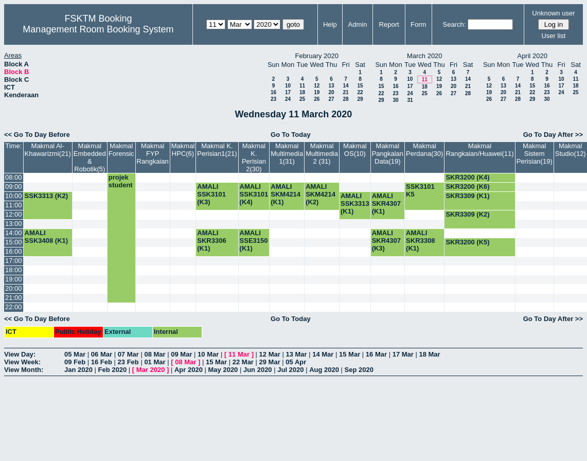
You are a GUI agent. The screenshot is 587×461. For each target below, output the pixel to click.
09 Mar (181, 354)
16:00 (13, 251)
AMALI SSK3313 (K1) (355, 203)
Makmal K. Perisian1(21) (217, 149)
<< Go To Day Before (37, 134)
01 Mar (154, 362)
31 (410, 100)
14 (345, 85)
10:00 (13, 196)
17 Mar (403, 354)
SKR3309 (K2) (467, 214)
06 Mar (101, 354)
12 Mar (269, 354)
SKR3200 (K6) (467, 186)
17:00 (13, 260)
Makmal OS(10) (355, 149)
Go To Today (291, 134)
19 (316, 92)
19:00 (13, 279)
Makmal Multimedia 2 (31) (322, 153)
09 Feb (74, 362)
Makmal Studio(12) (570, 149)
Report (389, 24)
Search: (454, 24)
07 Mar (128, 354)
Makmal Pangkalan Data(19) (387, 153)
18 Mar (429, 354)
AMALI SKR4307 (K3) (386, 240)
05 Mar (74, 354)
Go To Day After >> (553, 134)
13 (331, 85)
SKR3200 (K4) (467, 177)
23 (273, 99)
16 (273, 92)
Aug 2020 (324, 370)
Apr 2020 (188, 370)
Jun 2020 (257, 370)
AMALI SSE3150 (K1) (254, 240)
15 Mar (349, 354)
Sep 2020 (359, 370)
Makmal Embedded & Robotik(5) (90, 157)
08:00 (13, 177)
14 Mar (322, 354)
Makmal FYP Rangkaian (153, 153)
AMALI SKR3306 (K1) (211, 240)
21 (345, 92)
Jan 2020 (78, 370)
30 (395, 100)
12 (316, 85)
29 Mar (269, 362)
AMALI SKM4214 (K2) (320, 194)
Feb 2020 (112, 370)
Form (418, 24)
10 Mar (208, 354)
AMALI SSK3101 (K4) (254, 194)
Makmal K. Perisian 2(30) (254, 157)
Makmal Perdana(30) (424, 149)
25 (302, 99)
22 (360, 92)
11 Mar (239, 354)
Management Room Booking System (98, 29)
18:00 (13, 270)
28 (345, 99)
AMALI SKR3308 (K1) (420, 240)
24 (288, 99)
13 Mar (296, 354)
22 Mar (243, 362)
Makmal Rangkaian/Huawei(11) (479, 149)
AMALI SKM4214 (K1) (285, 194)
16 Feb (101, 362)
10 (288, 85)
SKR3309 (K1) (467, 196)
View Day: (19, 354)
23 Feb (128, 362)
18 (302, 92)
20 (331, 92)
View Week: (22, 362)
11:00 (13, 205)
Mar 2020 (150, 370)
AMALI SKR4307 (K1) (386, 203)
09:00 (13, 186)
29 (360, 99)
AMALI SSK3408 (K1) (46, 236)
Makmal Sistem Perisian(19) (535, 153)
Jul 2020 (290, 370)
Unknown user (553, 13)
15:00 (13, 242)
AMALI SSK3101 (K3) (211, 194)
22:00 (13, 307)
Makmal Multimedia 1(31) (287, 153)
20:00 (13, 288)
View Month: (23, 370)
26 (316, 99)
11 (302, 85)
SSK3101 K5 (420, 190)
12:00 (13, 214)
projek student (121, 181)
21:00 (13, 298)
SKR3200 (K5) (467, 242)
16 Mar (376, 354)
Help (330, 24)
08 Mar (154, 354)
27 (331, 99)
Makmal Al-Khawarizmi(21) (48, 149)
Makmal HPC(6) (183, 149)
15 (360, 85)
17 (288, 92)
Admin (357, 24)
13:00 (13, 223)
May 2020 (223, 370)
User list (553, 36)
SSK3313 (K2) (46, 196)
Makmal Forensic (121, 149)
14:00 (13, 233)
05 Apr (296, 362)
